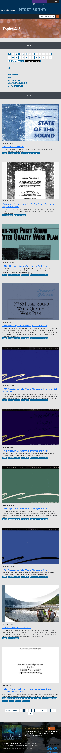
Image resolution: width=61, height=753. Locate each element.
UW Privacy (18, 748)
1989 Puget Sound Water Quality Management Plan (25, 508)
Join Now (51, 728)
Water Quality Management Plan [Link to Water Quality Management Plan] (39, 275)
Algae (10, 77)
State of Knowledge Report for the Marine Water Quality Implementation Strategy (27, 690)
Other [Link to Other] (15, 215)
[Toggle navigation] (6, 16)
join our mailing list (37, 735)
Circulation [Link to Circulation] (10, 698)
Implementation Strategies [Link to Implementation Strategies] (49, 698)
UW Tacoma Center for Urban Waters (28, 745)
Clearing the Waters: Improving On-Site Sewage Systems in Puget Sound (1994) (28, 205)
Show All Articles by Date (33, 61)
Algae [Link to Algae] (4, 698)
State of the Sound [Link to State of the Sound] (26, 153)
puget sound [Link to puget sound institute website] (40, 1)
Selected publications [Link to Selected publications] (14, 153)
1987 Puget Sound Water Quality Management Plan (25, 570)
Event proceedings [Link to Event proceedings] (8, 215)
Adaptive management (17, 83)
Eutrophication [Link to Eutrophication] (18, 698)
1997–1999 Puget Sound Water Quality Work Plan (24, 325)
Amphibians (13, 74)
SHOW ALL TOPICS (16, 61)
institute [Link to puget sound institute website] (52, 1)
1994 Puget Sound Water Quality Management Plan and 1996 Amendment (29, 390)
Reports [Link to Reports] (5, 153)
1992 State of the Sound (13, 146)
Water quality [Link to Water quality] (36, 153)
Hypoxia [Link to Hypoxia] (39, 698)
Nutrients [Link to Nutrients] (5, 701)
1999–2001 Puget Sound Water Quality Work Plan (24, 266)
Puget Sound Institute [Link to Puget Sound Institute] (8, 745)
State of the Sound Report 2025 (16, 627)
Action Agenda (14, 80)
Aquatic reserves (15, 86)
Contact (4, 748)
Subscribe (11, 748)
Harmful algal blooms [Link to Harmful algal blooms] (29, 698)
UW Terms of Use (27, 748)
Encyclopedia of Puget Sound (18, 743)
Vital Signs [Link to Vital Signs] (18, 701)
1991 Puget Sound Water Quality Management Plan (25, 450)
